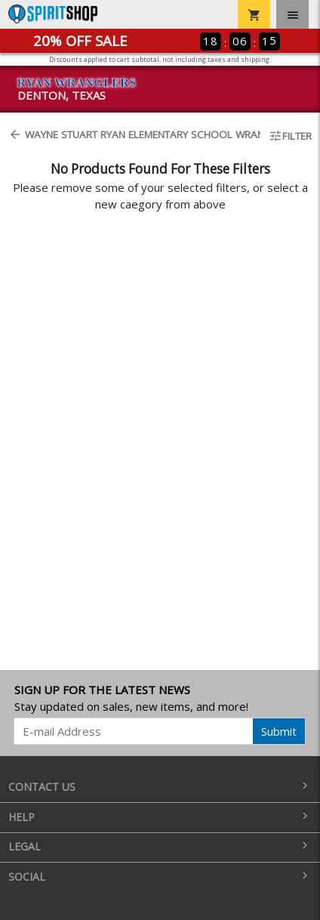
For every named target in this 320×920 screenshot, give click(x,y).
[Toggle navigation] (292, 14)
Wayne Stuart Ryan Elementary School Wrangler (129, 134)
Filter (290, 136)
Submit (279, 731)
